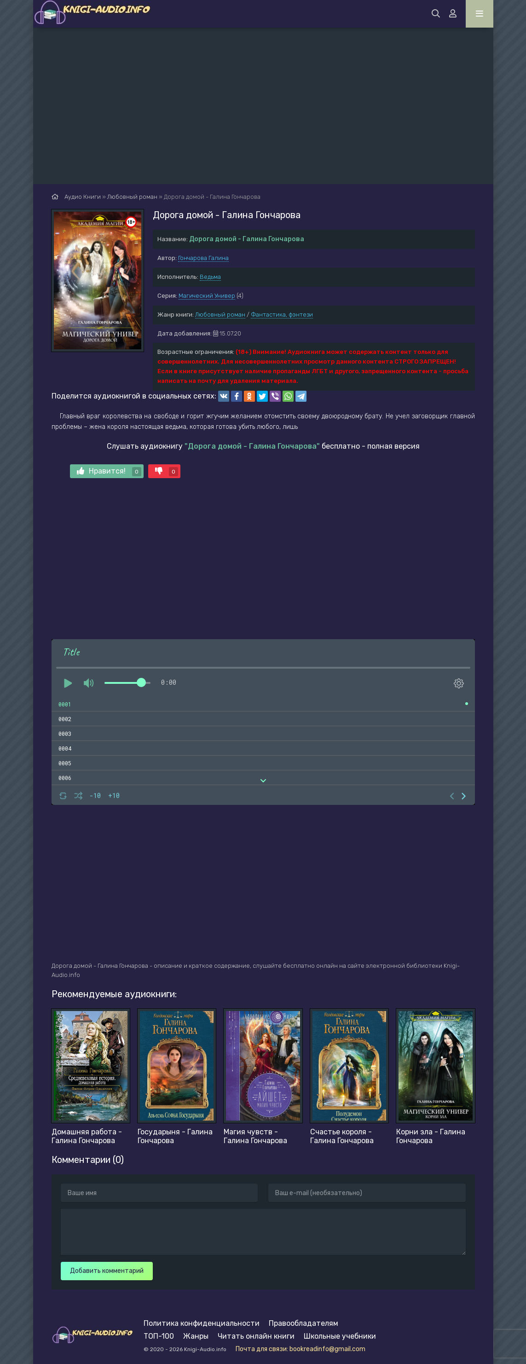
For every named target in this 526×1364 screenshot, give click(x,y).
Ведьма (210, 276)
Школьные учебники (340, 1336)
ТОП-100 (159, 1336)
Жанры (195, 1336)
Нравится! (109, 471)
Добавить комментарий (107, 1271)
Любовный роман (220, 314)
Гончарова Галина (203, 257)
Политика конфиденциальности (202, 1323)
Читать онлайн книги (256, 1336)
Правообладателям (303, 1323)
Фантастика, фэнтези (282, 314)
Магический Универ (207, 295)
